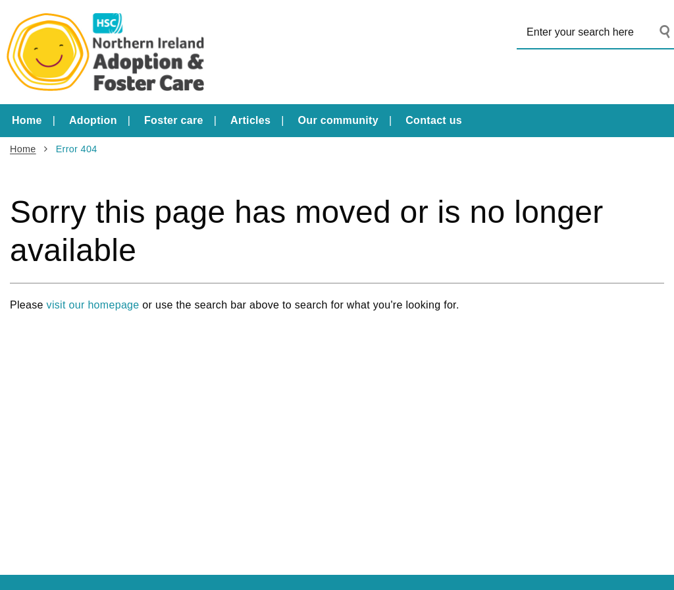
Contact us (433, 120)
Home (27, 120)
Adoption (93, 120)
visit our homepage (93, 304)
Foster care (173, 120)
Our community (338, 120)
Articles (250, 120)
